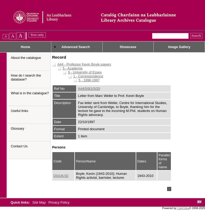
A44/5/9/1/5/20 (89, 89)
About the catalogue (26, 58)
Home (25, 47)
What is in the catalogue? (30, 93)
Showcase (128, 47)
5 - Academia (73, 68)
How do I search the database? (26, 77)
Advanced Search (75, 47)
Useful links (19, 111)
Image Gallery (179, 47)
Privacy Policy (59, 202)
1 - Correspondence (88, 76)
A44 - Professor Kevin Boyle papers (84, 64)
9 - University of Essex (85, 72)
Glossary (17, 128)
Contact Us (19, 146)
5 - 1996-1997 (89, 80)
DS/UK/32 (61, 176)
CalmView (183, 208)
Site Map (40, 202)
